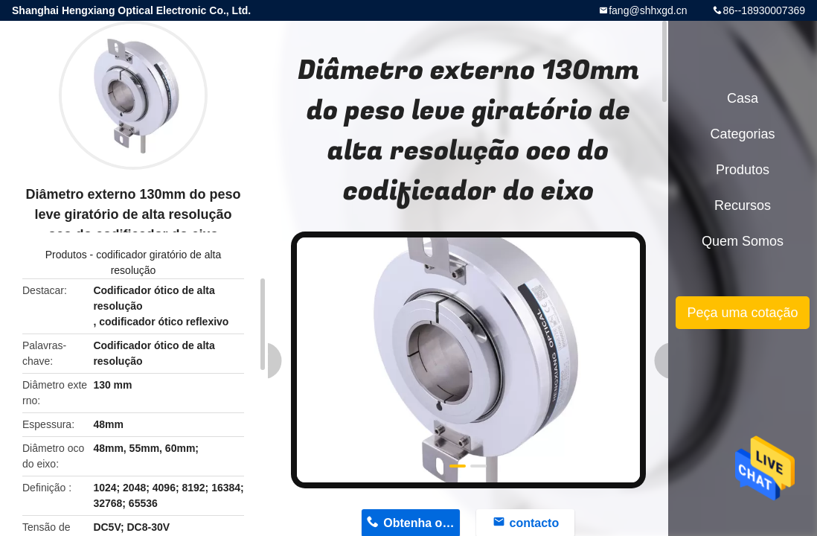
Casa (742, 98)
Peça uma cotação (742, 312)
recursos (742, 205)
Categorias (742, 134)
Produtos (66, 255)
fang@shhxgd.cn (648, 10)
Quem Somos (743, 241)
